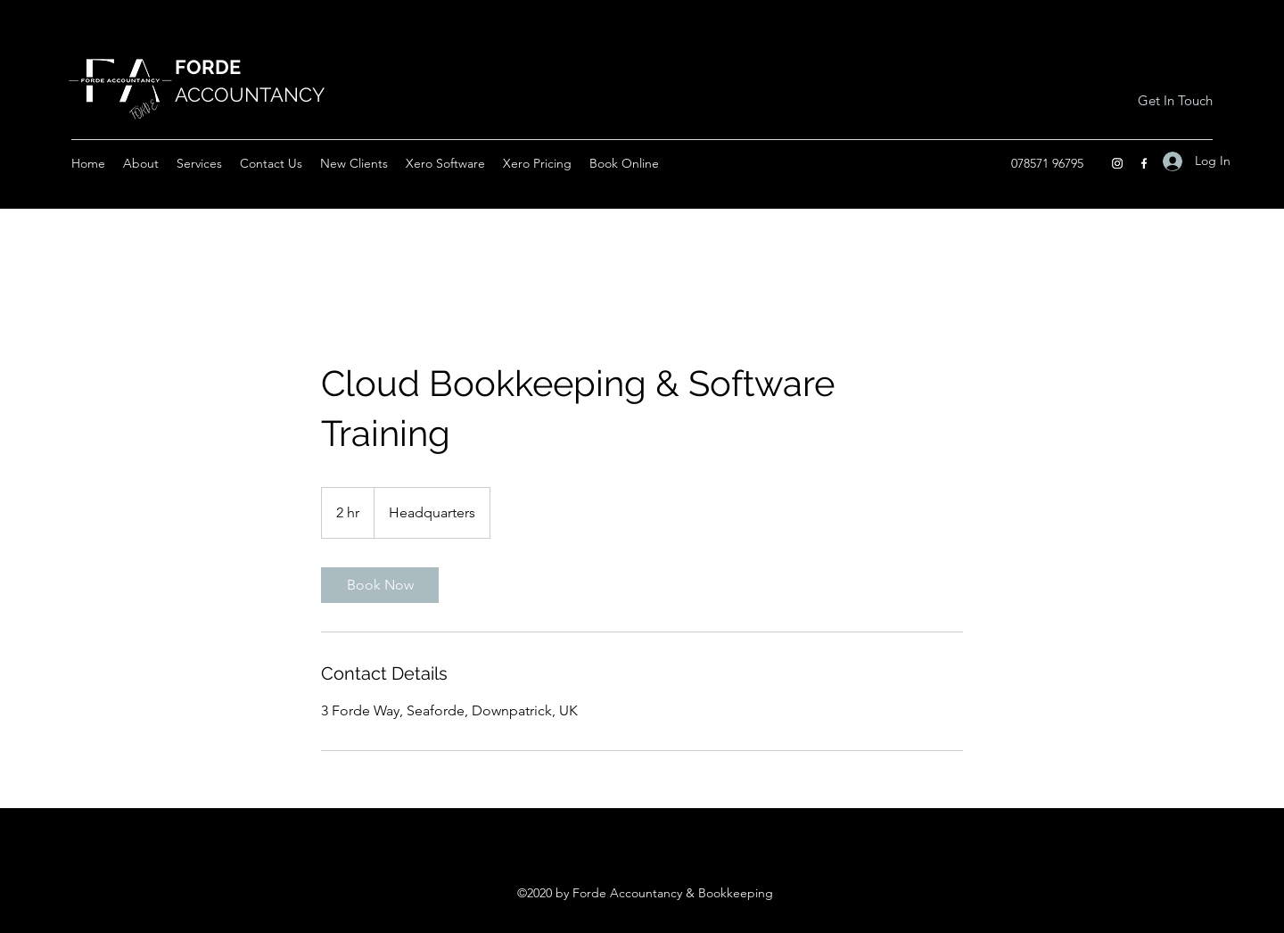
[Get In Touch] (1175, 100)
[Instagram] (1117, 163)
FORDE (208, 66)
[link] (380, 585)
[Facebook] (1144, 163)
